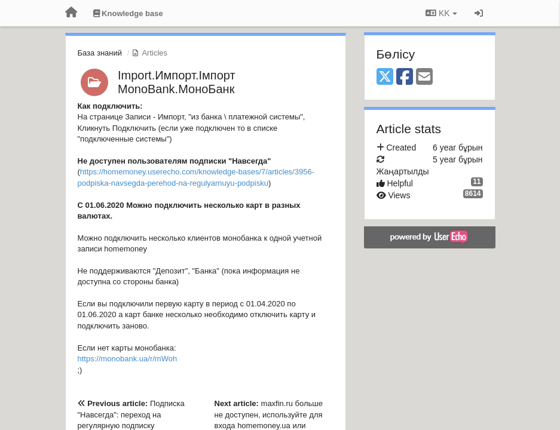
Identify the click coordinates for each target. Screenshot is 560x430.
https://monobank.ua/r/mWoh (128, 358)
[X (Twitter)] (385, 77)
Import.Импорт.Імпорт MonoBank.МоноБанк (176, 82)
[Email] (424, 77)
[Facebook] (404, 77)
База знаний (100, 52)
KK (441, 13)
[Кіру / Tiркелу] (478, 13)
